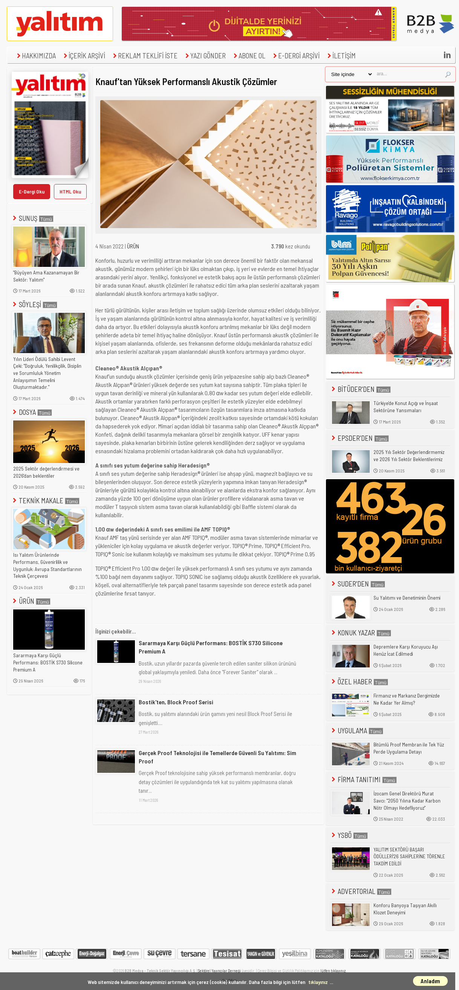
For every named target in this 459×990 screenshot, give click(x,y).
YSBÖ (349, 835)
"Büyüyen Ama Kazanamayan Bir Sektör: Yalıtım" (46, 276)
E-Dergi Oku (31, 191)
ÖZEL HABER (359, 681)
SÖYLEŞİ (34, 304)
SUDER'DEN (357, 583)
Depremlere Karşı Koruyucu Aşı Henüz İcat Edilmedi (405, 650)
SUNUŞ (32, 218)
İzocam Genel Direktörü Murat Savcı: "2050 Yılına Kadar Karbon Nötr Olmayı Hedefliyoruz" (407, 800)
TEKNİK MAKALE (45, 500)
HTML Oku (70, 191)
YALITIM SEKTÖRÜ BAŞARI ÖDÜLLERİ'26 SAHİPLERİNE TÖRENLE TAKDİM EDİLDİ (409, 857)
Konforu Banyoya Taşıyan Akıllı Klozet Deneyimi (405, 908)
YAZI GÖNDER (205, 55)
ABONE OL (248, 55)
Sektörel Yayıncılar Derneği (219, 970)
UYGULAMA (356, 730)
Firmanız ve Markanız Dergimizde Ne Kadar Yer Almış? (406, 699)
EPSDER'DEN (359, 438)
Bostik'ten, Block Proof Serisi (176, 701)
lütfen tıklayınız (333, 970)
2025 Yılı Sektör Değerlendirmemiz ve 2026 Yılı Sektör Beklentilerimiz (408, 455)
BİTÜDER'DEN (360, 389)
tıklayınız (318, 982)
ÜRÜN (30, 601)
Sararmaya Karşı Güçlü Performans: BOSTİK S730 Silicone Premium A (48, 662)
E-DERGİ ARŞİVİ (295, 55)
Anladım (430, 981)
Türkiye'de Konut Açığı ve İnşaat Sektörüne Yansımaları (405, 406)
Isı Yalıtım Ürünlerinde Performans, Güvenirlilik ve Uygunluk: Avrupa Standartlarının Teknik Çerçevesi (47, 565)
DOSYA (31, 412)
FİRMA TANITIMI (363, 779)
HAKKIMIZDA (35, 55)
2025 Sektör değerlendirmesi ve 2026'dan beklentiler (46, 472)
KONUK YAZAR (360, 632)
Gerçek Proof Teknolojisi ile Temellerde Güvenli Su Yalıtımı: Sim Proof (217, 757)
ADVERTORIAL (361, 891)
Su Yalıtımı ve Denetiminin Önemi (407, 598)
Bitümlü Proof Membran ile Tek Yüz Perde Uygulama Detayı (408, 748)
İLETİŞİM (341, 55)
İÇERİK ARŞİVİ (83, 55)
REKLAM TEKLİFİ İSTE (144, 55)
